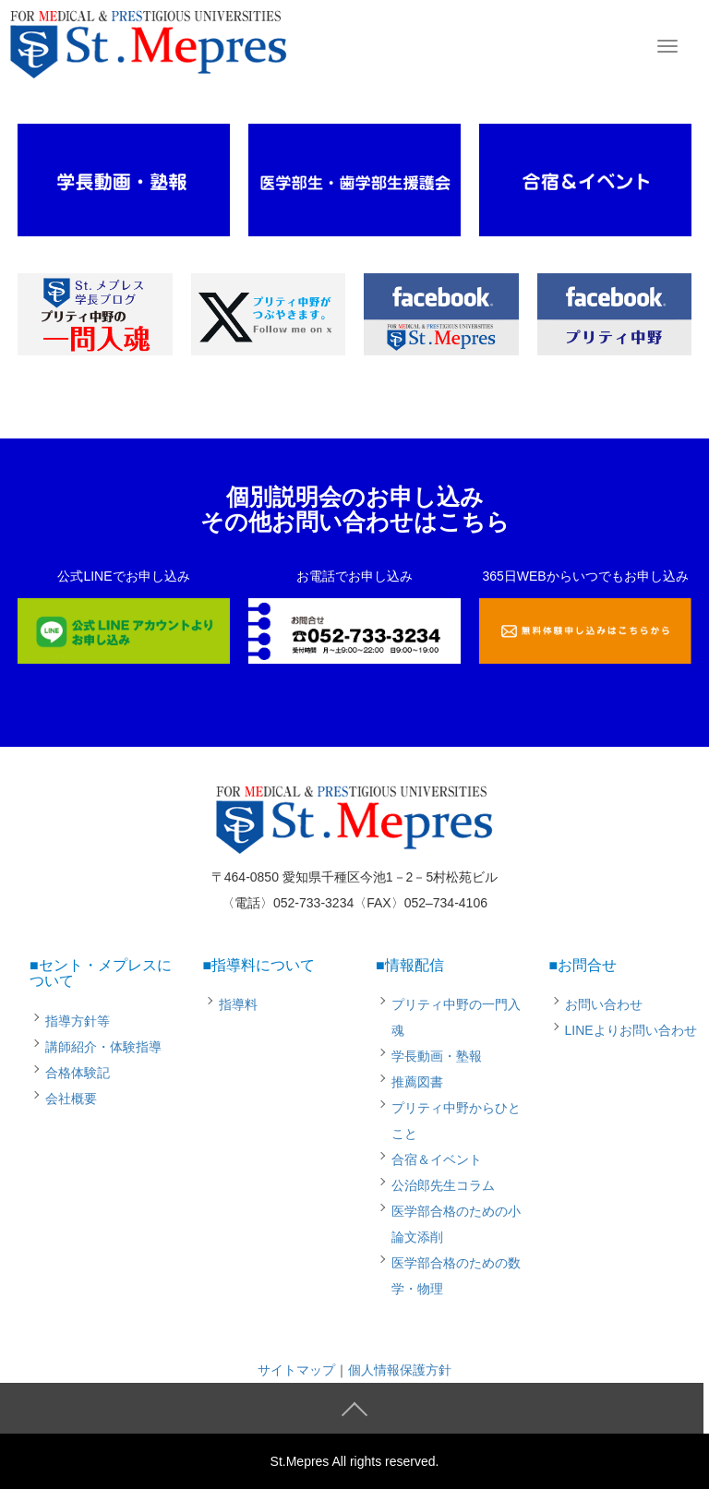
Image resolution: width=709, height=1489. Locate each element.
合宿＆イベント (436, 1159)
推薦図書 (417, 1082)
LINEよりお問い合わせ (631, 1030)
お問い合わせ (604, 1004)
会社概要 (71, 1098)
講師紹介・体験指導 (103, 1046)
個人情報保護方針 (399, 1370)
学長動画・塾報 (436, 1056)
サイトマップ (296, 1370)
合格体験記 (77, 1072)
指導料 (238, 1004)
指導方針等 (77, 1021)
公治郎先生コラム (443, 1185)
